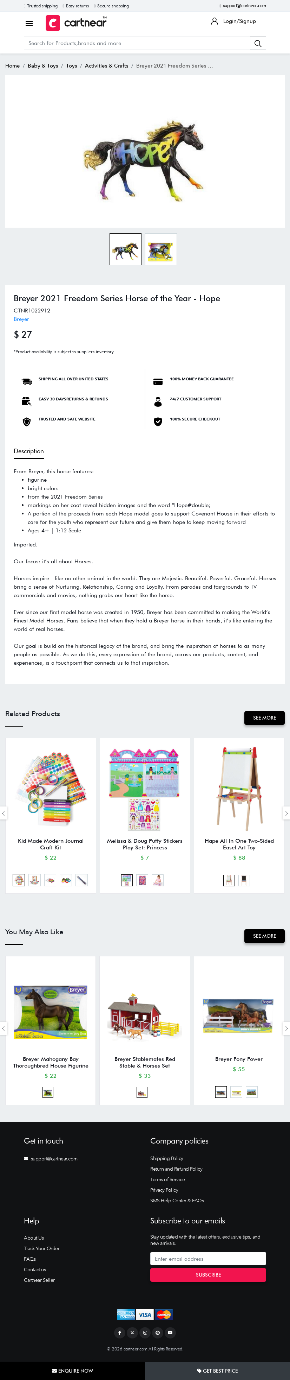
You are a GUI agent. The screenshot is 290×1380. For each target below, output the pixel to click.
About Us (34, 1241)
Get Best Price (217, 1371)
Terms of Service (167, 1182)
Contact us (35, 1273)
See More (264, 718)
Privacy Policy (164, 1193)
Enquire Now (72, 1371)
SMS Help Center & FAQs (177, 1204)
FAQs (29, 1262)
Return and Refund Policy (176, 1172)
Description (29, 451)
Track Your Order (41, 1251)
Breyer (21, 319)
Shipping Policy (166, 1161)
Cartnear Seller (39, 1283)
